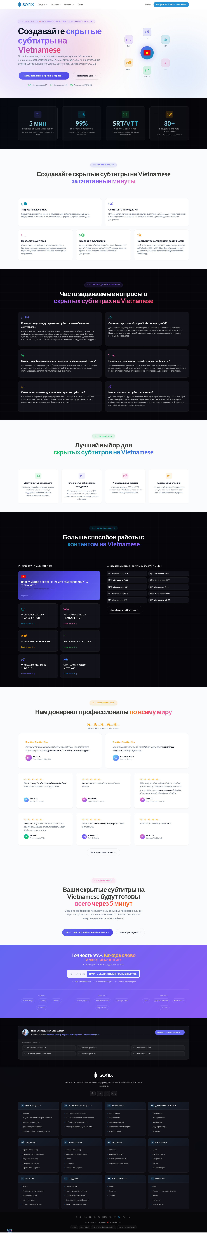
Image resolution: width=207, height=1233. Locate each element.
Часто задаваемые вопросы (76, 1191)
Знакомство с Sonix (30, 1196)
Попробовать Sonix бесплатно (171, 4)
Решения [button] (55, 4)
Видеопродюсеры (159, 1127)
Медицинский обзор (73, 1150)
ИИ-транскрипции (118, 1083)
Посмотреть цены (86, 76)
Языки (25, 1187)
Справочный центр (53, 1035)
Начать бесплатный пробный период (44, 75)
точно (137, 1083)
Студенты (156, 1131)
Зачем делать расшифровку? (77, 1200)
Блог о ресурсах (29, 1200)
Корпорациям (114, 1114)
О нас (154, 1187)
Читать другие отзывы (103, 852)
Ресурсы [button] (68, 4)
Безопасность (157, 1205)
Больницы (70, 1164)
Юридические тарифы (31, 1168)
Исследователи (158, 1118)
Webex (155, 1164)
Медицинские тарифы (74, 1168)
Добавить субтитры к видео (76, 1123)
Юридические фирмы (31, 1164)
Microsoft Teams (158, 1155)
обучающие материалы (72, 1035)
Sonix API (112, 1150)
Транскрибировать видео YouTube (79, 1127)
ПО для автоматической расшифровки (37, 1118)
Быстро (130, 1083)
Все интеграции (158, 1168)
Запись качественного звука (76, 1205)
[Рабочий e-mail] (80, 974)
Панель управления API (118, 1159)
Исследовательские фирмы (120, 1127)
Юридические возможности (33, 1155)
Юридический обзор (30, 1150)
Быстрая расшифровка (32, 1123)
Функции (26, 1114)
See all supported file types (124, 610)
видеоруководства (91, 1035)
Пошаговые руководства (75, 1196)
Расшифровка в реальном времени (36, 1131)
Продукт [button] (41, 4)
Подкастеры (157, 1123)
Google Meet (157, 1159)
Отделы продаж (115, 1131)
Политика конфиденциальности (103, 1228)
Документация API (116, 1155)
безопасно (103, 1086)
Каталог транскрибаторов (32, 1205)
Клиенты (112, 1191)
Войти (148, 4)
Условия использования (127, 1228)
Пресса (155, 1196)
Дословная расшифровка (32, 1127)
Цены (80, 4)
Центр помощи (71, 1187)
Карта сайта (85, 1228)
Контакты (156, 1200)
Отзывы (112, 1196)
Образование (114, 1118)
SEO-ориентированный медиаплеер (80, 1118)
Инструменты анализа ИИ (76, 1114)
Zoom (154, 1150)
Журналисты (157, 1114)
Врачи (68, 1159)
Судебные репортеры (31, 1159)
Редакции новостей (116, 1123)
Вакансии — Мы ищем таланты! (164, 1191)
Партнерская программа (118, 1164)
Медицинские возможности (76, 1155)
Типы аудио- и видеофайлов (33, 1191)
